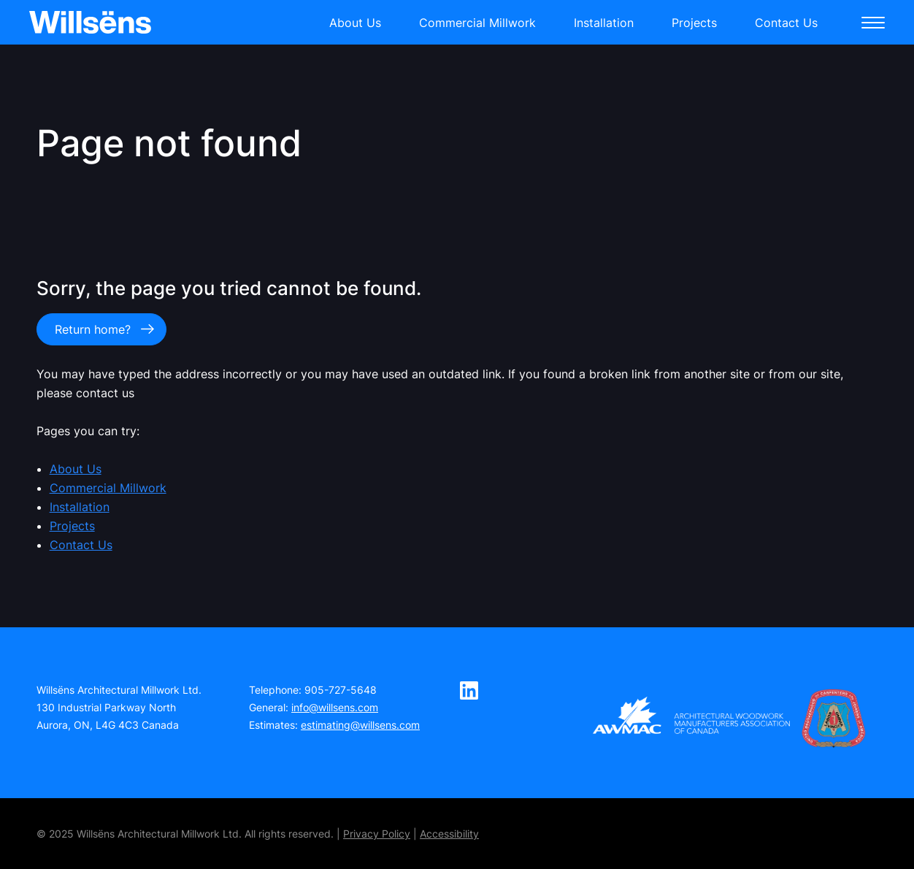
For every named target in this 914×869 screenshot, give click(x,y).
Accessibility (449, 833)
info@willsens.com (334, 707)
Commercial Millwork (477, 22)
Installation (604, 22)
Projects (694, 22)
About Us (355, 22)
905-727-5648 (340, 690)
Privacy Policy (376, 833)
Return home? (93, 329)
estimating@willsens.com (360, 725)
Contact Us (786, 22)
